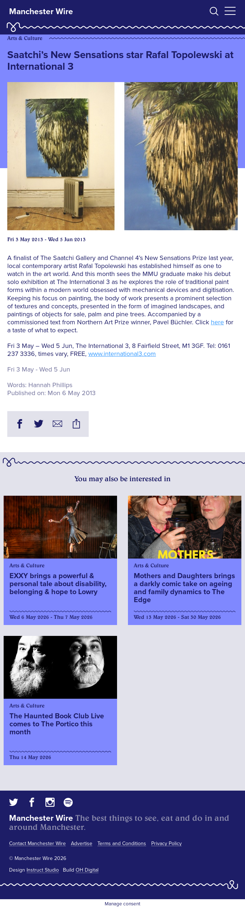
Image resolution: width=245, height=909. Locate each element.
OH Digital (87, 870)
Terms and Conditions (121, 843)
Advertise (81, 843)
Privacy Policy (166, 843)
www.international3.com (122, 354)
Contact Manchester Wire (37, 843)
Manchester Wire (41, 12)
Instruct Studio (43, 870)
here (217, 322)
